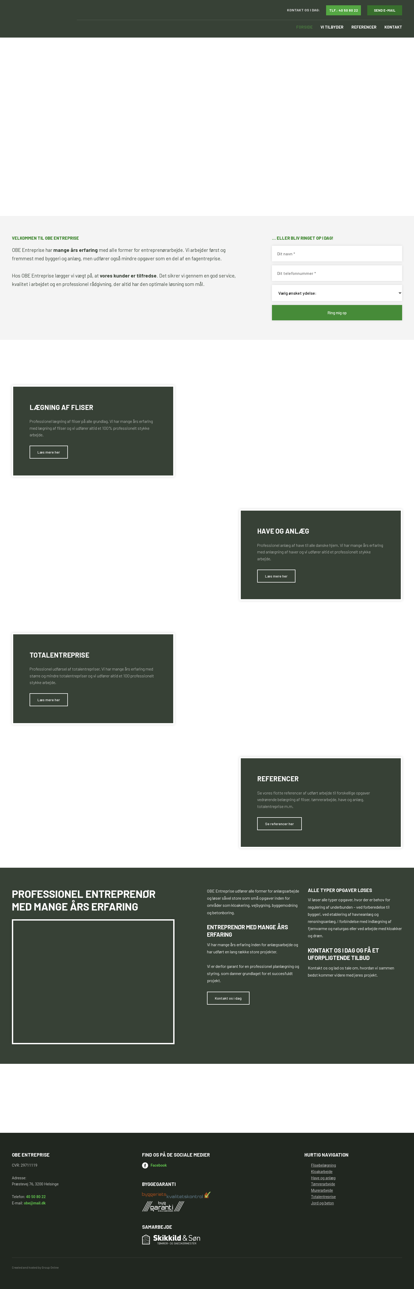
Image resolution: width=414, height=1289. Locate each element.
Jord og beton (322, 1203)
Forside (304, 27)
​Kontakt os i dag (228, 998)
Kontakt (393, 27)
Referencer (364, 27)
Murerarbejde (322, 1190)
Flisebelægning (323, 1165)
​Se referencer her (279, 823)
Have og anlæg (323, 1178)
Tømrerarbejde (323, 1184)
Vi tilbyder (332, 27)
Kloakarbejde (321, 1172)
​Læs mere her (48, 452)
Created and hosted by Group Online (35, 1267)
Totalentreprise (323, 1197)
